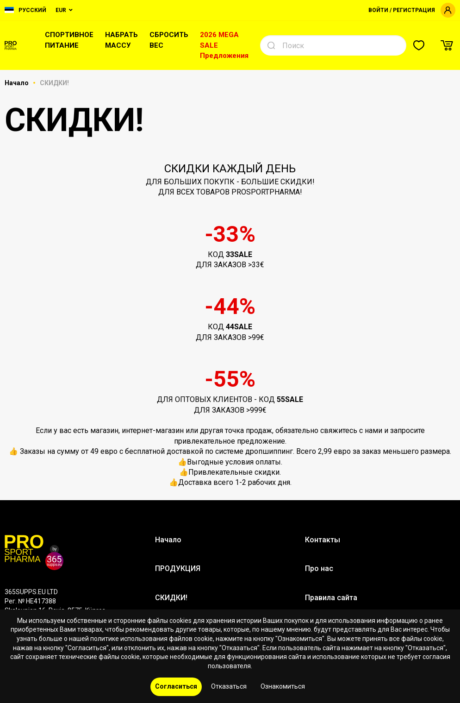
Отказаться (229, 686)
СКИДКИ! (171, 597)
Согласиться (176, 686)
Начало (17, 83)
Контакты (322, 539)
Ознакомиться (283, 686)
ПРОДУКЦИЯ (177, 568)
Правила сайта (331, 597)
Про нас (319, 568)
